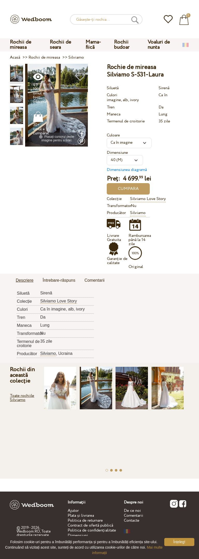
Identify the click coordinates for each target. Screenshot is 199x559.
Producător (116, 212)
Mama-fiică (93, 44)
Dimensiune (117, 152)
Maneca (113, 114)
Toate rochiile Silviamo (22, 398)
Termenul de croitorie (126, 121)
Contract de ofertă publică (90, 525)
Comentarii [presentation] (94, 280)
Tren (111, 107)
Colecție (114, 198)
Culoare (113, 135)
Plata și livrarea (81, 516)
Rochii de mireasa (20, 44)
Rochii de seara (60, 44)
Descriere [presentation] (24, 280)
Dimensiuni (78, 536)
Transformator (117, 205)
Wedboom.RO (28, 531)
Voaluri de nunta (159, 44)
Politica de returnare (85, 520)
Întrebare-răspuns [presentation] (58, 280)
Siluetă (113, 88)
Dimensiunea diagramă (127, 170)
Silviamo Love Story (148, 199)
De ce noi (132, 511)
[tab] (25, 281)
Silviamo (138, 213)
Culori (112, 95)
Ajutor (73, 511)
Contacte (131, 520)
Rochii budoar (121, 44)
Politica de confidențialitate (92, 530)
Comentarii (133, 516)
